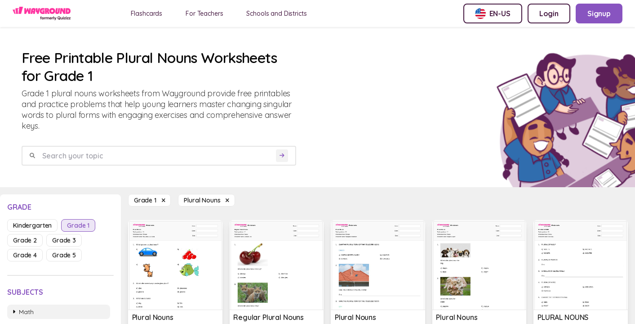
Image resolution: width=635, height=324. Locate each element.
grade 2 (25, 240)
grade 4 (25, 255)
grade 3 (64, 240)
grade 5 (64, 255)
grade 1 (78, 225)
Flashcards (147, 13)
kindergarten (32, 225)
